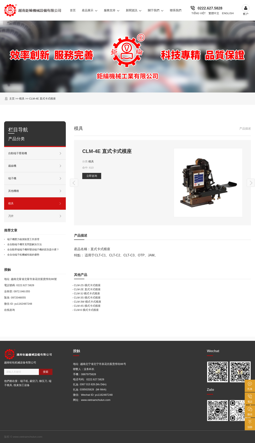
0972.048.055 (22, 291)
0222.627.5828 (210, 8)
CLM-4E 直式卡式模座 (42, 98)
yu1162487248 (23, 303)
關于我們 (156, 10)
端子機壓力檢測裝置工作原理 (23, 239)
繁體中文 (214, 13)
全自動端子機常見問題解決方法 (24, 244)
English (228, 13)
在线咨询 (9, 309)
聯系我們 (175, 10)
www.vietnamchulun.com (95, 399)
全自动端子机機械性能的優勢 (23, 254)
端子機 (35, 178)
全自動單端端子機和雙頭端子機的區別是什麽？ (33, 249)
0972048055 (18, 297)
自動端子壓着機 (35, 153)
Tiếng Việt (198, 13)
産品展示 (90, 10)
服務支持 (112, 10)
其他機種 (35, 191)
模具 (91, 161)
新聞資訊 (134, 10)
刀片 (35, 216)
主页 (12, 98)
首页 (73, 10)
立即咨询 (91, 175)
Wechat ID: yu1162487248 (97, 394)
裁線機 (35, 166)
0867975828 (88, 374)
